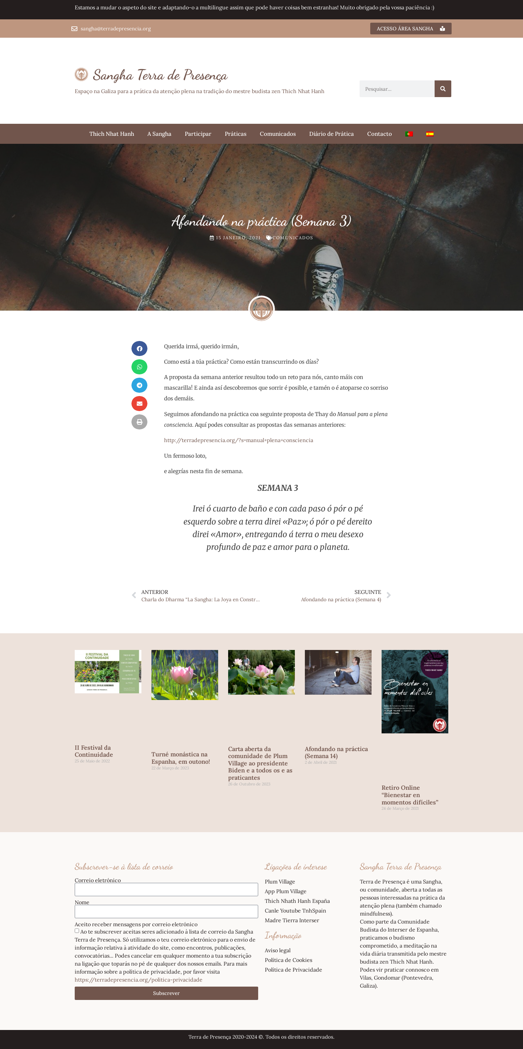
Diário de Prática (331, 133)
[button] (139, 348)
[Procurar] (443, 88)
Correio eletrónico (98, 880)
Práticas (235, 133)
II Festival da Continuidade (94, 751)
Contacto (379, 133)
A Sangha (159, 133)
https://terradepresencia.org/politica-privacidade (138, 979)
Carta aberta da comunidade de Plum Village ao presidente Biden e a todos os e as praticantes (260, 763)
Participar (198, 133)
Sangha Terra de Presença (160, 74)
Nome (82, 902)
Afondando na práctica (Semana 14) (336, 752)
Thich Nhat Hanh (111, 133)
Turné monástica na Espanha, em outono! (180, 757)
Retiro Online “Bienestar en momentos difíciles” (410, 795)
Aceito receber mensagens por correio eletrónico (136, 924)
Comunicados (278, 133)
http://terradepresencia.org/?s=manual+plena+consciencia (238, 440)
